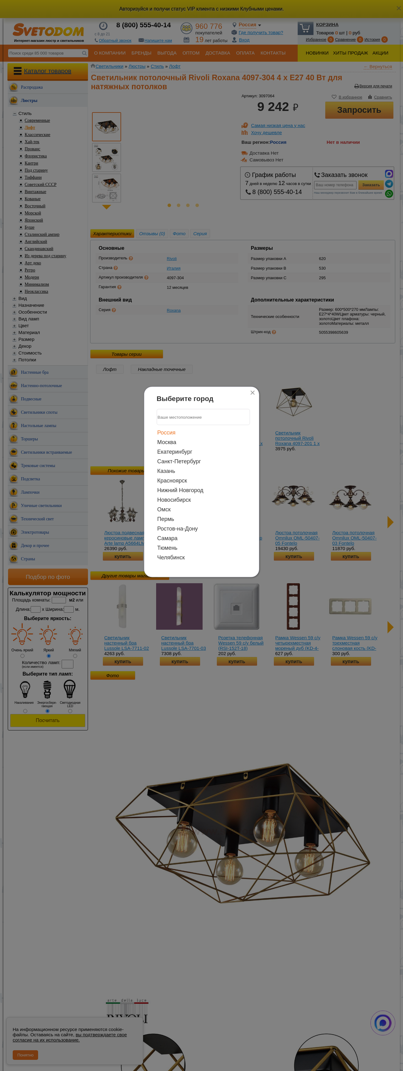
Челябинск (171, 557)
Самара (167, 538)
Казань (166, 471)
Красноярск (172, 481)
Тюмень (167, 548)
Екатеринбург (174, 452)
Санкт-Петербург (179, 461)
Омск (164, 509)
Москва (166, 442)
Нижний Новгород (180, 490)
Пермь (165, 519)
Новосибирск (174, 500)
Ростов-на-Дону (177, 529)
